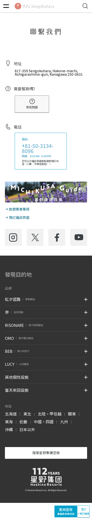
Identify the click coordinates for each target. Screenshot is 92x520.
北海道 (11, 414)
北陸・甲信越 (49, 414)
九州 (64, 422)
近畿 (23, 422)
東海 (9, 422)
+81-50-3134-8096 (37, 148)
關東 (72, 414)
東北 (27, 414)
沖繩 (9, 429)
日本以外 (27, 429)
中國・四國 (43, 422)
